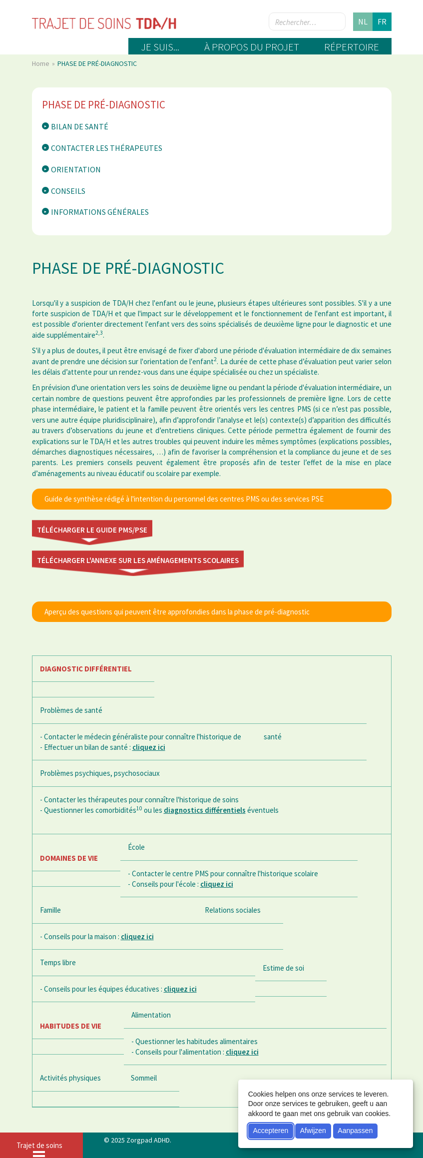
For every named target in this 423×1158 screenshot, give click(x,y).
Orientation (76, 169)
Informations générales (100, 212)
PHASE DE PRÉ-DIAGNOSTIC (103, 104)
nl (363, 21)
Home (41, 63)
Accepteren (270, 1131)
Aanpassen (355, 1131)
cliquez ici (148, 747)
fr (382, 21)
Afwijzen (313, 1131)
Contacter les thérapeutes (106, 148)
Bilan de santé (79, 126)
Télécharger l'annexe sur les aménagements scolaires (138, 560)
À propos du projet (251, 46)
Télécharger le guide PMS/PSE (92, 530)
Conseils (68, 191)
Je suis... (160, 46)
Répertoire (351, 46)
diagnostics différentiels (205, 810)
